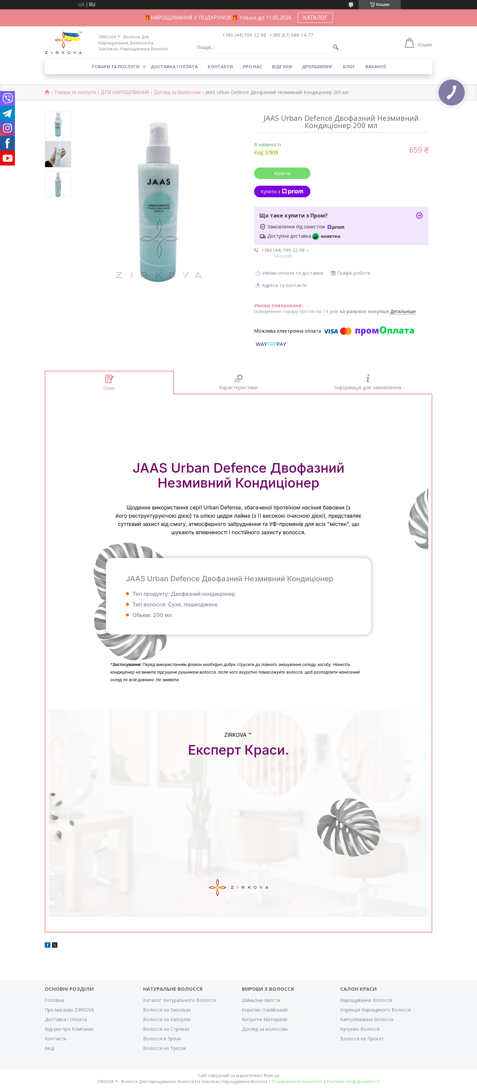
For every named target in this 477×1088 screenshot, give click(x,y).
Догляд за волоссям (265, 1029)
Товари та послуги (115, 67)
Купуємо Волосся (360, 1029)
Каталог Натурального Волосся (179, 1000)
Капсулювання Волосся (366, 1019)
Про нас (252, 67)
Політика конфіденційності (353, 1081)
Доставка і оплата (174, 67)
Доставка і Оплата (66, 1019)
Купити (282, 173)
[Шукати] (336, 47)
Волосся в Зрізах (162, 1038)
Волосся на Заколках (167, 1010)
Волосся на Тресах (164, 1048)
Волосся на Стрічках (166, 1029)
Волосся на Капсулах (167, 1019)
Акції (50, 1048)
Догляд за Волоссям (177, 92)
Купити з (282, 191)
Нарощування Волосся (366, 1000)
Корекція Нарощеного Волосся (375, 1010)
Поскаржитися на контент (297, 1081)
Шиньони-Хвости (261, 1000)
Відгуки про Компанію (69, 1029)
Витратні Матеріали (264, 1019)
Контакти (220, 67)
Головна (54, 1000)
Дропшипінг (317, 67)
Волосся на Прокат (362, 1038)
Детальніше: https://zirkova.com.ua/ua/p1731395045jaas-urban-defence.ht (238, 540)
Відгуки (282, 67)
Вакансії (375, 67)
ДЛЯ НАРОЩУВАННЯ (125, 92)
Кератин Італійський (265, 1010)
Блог (349, 67)
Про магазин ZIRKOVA (69, 1010)
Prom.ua (271, 1075)
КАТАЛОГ (315, 17)
